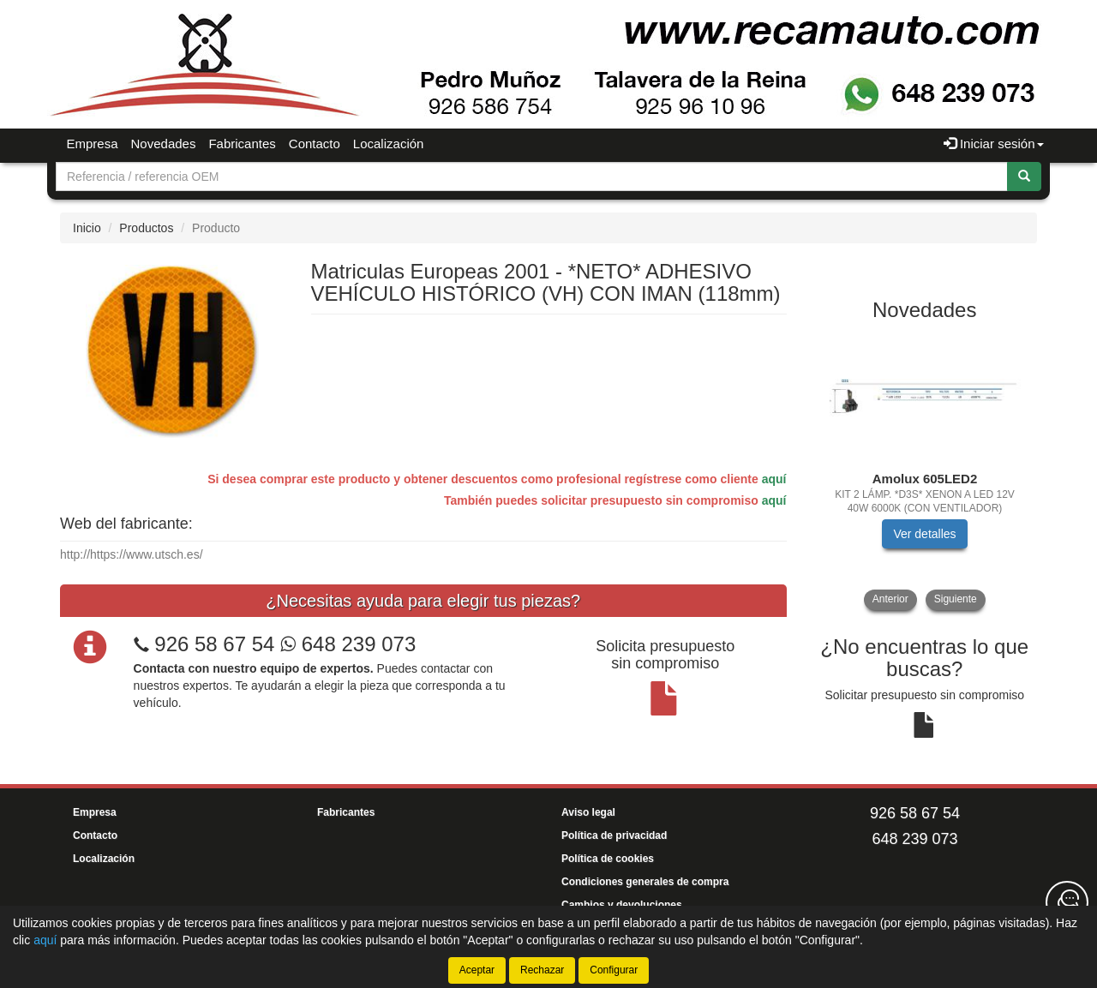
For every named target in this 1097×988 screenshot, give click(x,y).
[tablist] (925, 472)
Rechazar (542, 970)
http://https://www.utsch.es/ (131, 554)
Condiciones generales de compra (644, 882)
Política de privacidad (614, 835)
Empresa (92, 143)
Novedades (163, 143)
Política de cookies (607, 859)
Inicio (87, 228)
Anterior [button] (890, 599)
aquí (774, 479)
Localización (388, 143)
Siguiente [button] (955, 599)
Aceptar (477, 970)
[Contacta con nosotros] (1067, 902)
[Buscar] (1024, 176)
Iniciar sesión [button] (994, 143)
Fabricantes (241, 143)
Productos (146, 228)
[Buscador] (532, 176)
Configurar (614, 970)
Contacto (314, 143)
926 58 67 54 (214, 644)
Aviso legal (588, 812)
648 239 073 (348, 644)
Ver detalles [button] (924, 534)
